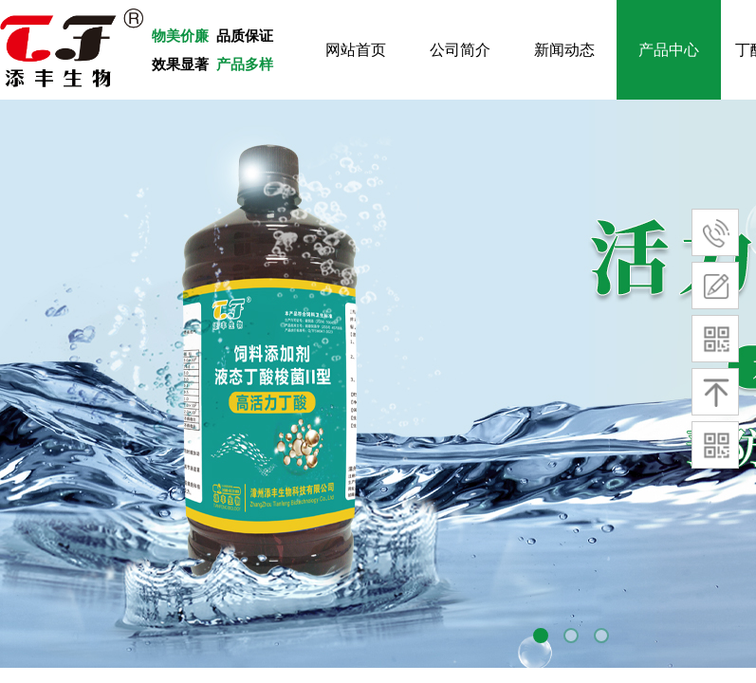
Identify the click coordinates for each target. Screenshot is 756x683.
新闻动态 (564, 50)
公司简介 (460, 50)
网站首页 (355, 50)
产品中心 (668, 50)
